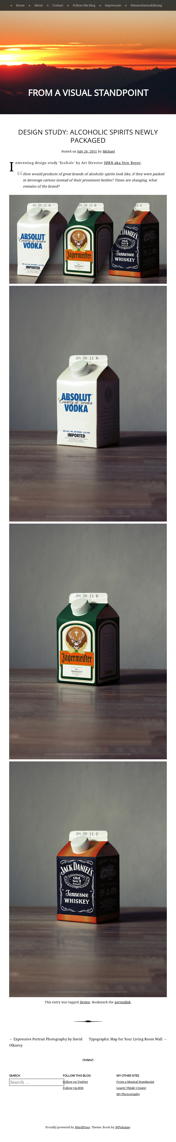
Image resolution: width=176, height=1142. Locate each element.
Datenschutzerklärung (146, 5)
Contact (57, 5)
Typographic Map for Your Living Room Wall (128, 1039)
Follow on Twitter (75, 1082)
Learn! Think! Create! (131, 1088)
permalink (123, 1002)
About (38, 5)
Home (20, 5)
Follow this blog (84, 5)
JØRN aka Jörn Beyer (122, 163)
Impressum (113, 5)
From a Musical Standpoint (135, 1082)
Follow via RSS (73, 1088)
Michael (109, 151)
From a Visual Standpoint (88, 92)
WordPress (82, 1127)
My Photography (128, 1094)
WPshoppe (122, 1127)
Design (85, 1002)
